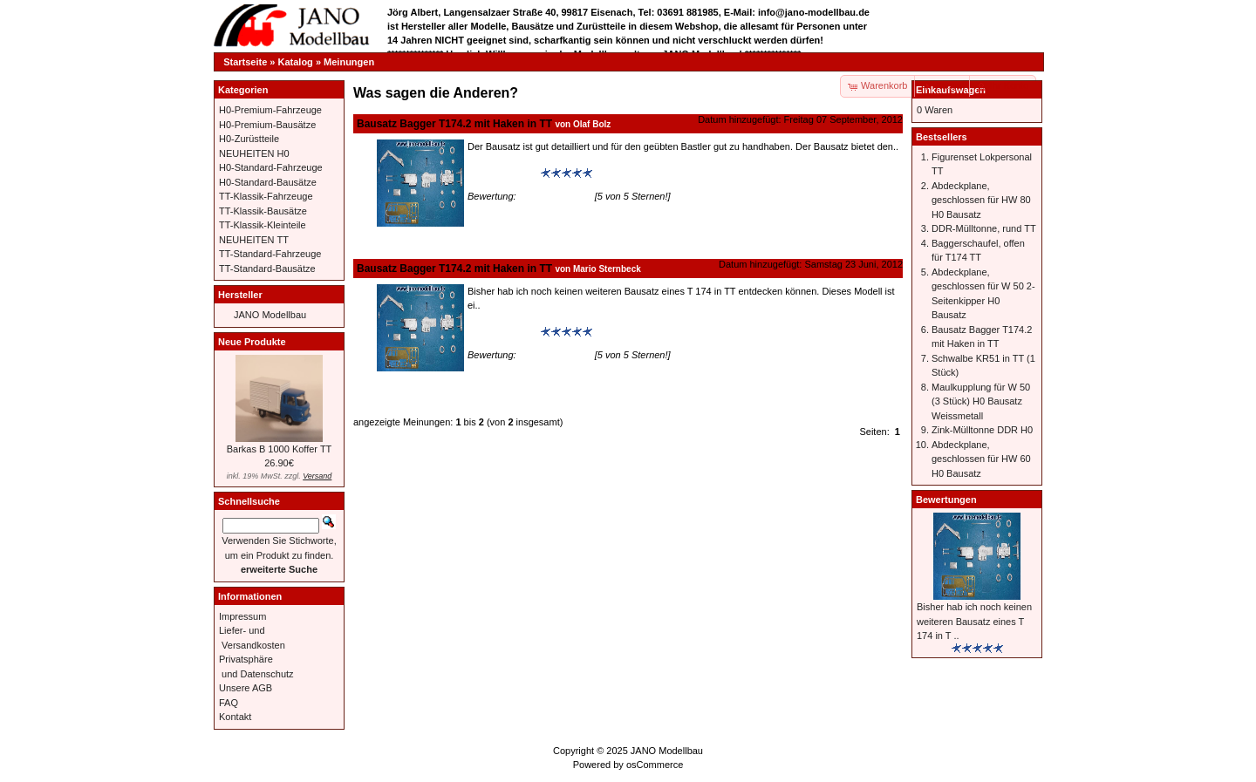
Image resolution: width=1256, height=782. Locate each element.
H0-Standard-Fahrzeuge (271, 167)
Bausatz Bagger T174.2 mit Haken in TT (454, 124)
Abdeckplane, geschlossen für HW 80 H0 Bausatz (981, 200)
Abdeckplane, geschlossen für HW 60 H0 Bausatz (981, 459)
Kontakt (235, 716)
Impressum (242, 616)
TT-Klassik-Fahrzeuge (266, 196)
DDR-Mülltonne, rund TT (984, 228)
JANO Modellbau (270, 314)
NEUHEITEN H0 (254, 153)
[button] (943, 86)
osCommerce (654, 764)
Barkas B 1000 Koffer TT (279, 449)
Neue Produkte (252, 342)
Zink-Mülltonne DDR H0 (982, 430)
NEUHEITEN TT (254, 240)
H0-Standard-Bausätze (268, 182)
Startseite (245, 62)
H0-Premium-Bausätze (267, 124)
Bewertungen (946, 499)
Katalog (295, 62)
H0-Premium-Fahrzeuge (270, 110)
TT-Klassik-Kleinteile (262, 225)
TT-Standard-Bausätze (267, 268)
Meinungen (349, 62)
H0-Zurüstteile (249, 138)
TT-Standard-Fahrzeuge (270, 253)
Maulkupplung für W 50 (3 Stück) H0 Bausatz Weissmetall (981, 401)
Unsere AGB (245, 688)
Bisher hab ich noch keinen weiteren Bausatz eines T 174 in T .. (974, 621)
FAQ (228, 702)
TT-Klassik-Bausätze (263, 211)
